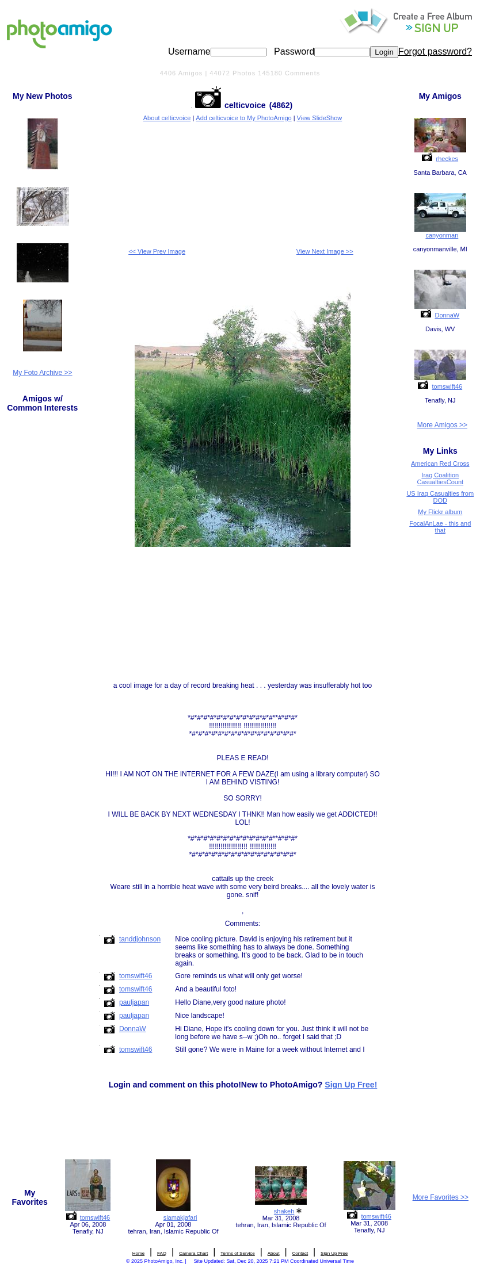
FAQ (161, 1253)
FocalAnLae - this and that (440, 527)
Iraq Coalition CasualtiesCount (440, 478)
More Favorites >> (440, 1197)
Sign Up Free (334, 1253)
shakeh (284, 1211)
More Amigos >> (442, 425)
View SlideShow (319, 117)
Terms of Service (237, 1253)
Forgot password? (435, 51)
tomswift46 (447, 386)
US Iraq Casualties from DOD (440, 497)
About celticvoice (167, 117)
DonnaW (447, 315)
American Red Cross (440, 463)
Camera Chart (193, 1253)
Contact (300, 1253)
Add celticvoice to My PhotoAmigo (243, 117)
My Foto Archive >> (42, 373)
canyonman (441, 235)
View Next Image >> (324, 251)
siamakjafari (180, 1217)
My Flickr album (440, 511)
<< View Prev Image (156, 251)
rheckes (447, 158)
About (274, 1253)
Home (138, 1253)
